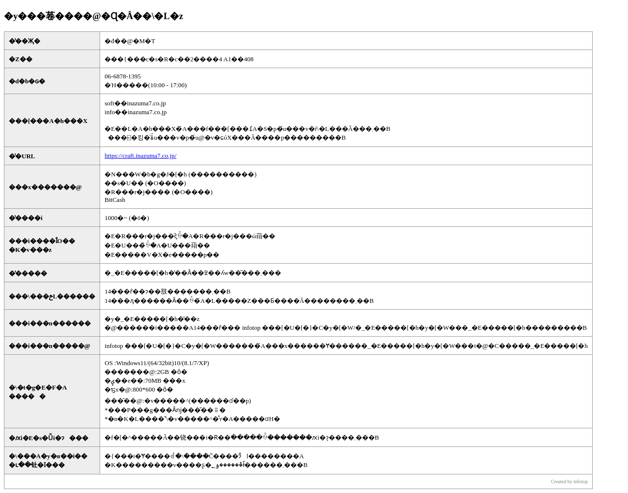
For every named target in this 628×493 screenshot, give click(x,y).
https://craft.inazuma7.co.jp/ (140, 155)
